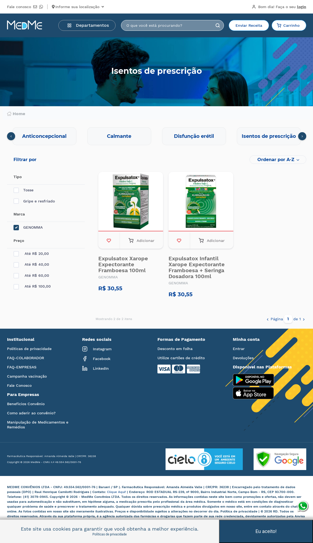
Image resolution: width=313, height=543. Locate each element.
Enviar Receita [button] (248, 25)
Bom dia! (279, 6)
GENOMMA (28, 227)
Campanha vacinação (27, 376)
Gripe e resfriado (34, 201)
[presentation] (11, 136)
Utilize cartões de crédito (181, 358)
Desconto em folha (175, 349)
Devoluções (243, 358)
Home (16, 113)
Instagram (97, 349)
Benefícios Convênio (26, 404)
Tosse (23, 190)
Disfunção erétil (194, 136)
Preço (19, 240)
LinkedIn (95, 368)
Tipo (18, 177)
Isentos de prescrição (269, 136)
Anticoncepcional (44, 136)
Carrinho (288, 25)
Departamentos (88, 25)
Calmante (119, 136)
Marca (19, 214)
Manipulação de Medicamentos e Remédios (37, 424)
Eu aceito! (266, 531)
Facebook (96, 358)
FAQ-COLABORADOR (25, 358)
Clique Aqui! (117, 492)
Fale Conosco (19, 385)
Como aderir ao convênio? (31, 413)
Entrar (239, 349)
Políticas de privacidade (29, 349)
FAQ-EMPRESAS (21, 367)
